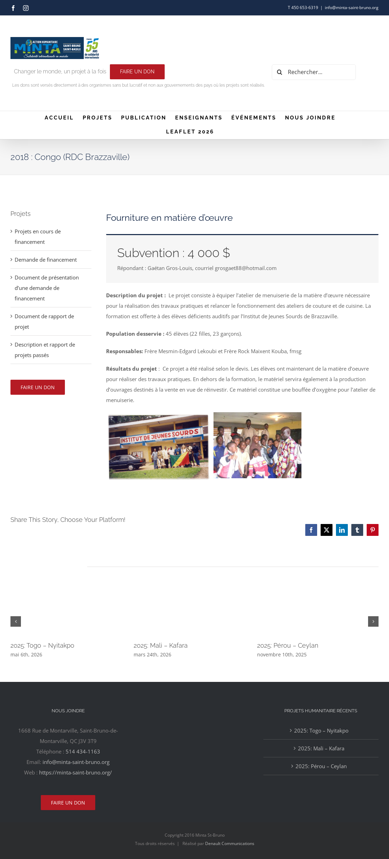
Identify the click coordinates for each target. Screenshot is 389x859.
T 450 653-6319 (303, 7)
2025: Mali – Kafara (161, 645)
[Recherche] (279, 72)
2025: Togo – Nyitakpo (42, 645)
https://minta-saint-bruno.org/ (75, 772)
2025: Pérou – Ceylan (287, 645)
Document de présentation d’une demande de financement (47, 288)
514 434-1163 (83, 751)
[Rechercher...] (314, 72)
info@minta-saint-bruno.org (352, 7)
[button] (15, 621)
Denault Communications (229, 843)
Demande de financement (46, 259)
